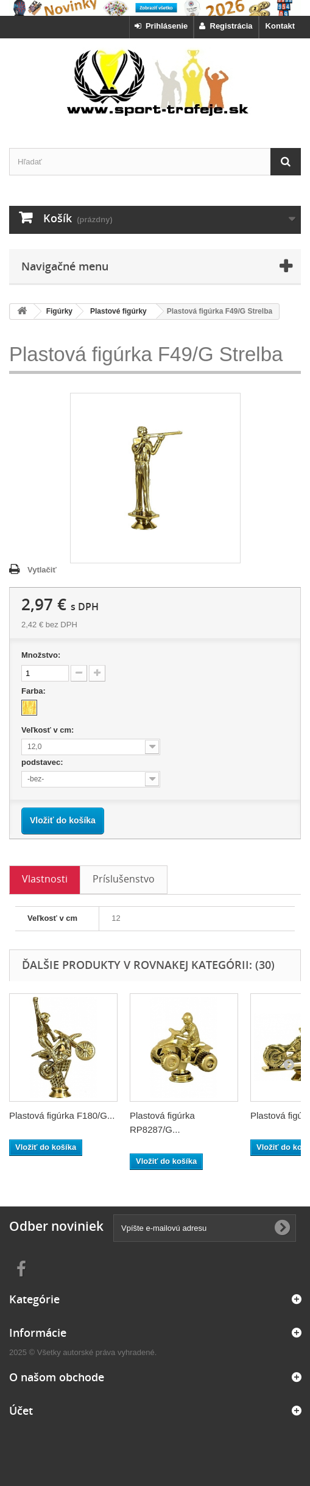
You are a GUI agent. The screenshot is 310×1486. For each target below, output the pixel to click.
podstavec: (43, 762)
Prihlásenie (161, 25)
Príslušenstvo (124, 879)
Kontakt (280, 25)
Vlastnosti (45, 879)
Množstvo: (40, 655)
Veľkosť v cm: (48, 729)
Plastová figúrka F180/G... (61, 1115)
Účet (21, 1410)
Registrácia (225, 25)
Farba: (34, 690)
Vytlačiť (42, 569)
